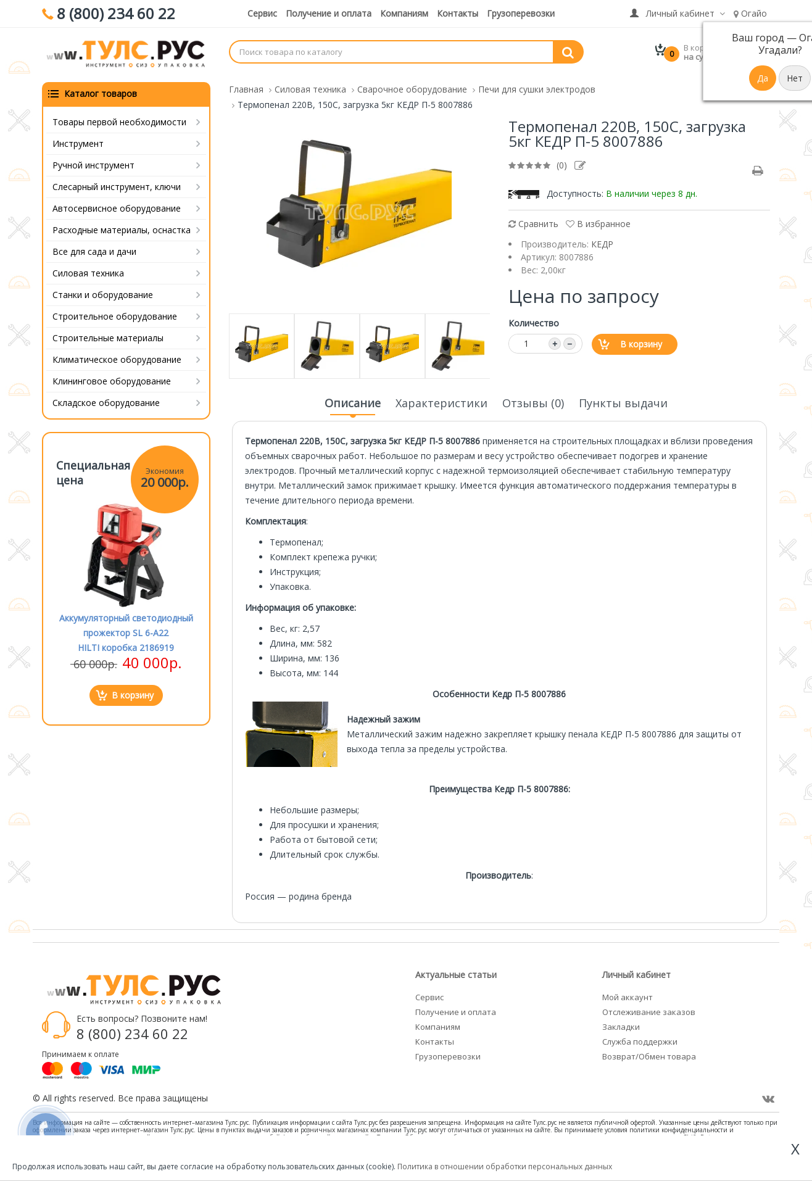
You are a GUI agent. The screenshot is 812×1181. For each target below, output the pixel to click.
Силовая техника (88, 270)
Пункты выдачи (623, 400)
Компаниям (404, 13)
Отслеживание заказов (648, 1009)
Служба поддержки (639, 1039)
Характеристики (441, 400)
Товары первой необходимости (119, 119)
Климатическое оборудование (116, 357)
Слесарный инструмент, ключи (116, 184)
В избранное (598, 221)
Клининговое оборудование (111, 378)
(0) (562, 162)
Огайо (750, 13)
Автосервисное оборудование (116, 206)
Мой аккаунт (627, 994)
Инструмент (78, 141)
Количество (533, 320)
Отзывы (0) (533, 400)
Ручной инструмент (93, 162)
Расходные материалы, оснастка (121, 227)
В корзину (641, 341)
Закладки (621, 1024)
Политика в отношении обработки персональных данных (504, 1166)
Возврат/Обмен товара (649, 1053)
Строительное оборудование (114, 314)
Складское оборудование (106, 400)
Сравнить (533, 221)
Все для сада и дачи (94, 249)
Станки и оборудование (102, 292)
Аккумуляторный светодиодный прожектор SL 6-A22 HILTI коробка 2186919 (126, 630)
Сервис (262, 13)
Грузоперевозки (521, 13)
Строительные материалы (108, 335)
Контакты (457, 13)
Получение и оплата (328, 13)
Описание (353, 404)
